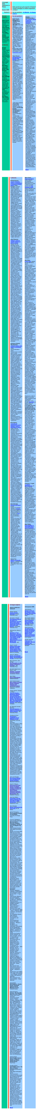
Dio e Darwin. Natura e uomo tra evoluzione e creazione (30, 21)
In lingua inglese (15, 604)
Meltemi (12, 561)
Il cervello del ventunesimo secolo (15, 424)
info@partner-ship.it (17, 52)
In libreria (26, 12)
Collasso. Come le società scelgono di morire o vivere (15, 241)
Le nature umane (14, 346)
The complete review (29, 186)
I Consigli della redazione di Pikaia (6, 5)
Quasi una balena (29, 178)
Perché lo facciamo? (15, 505)
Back (27, 169)
